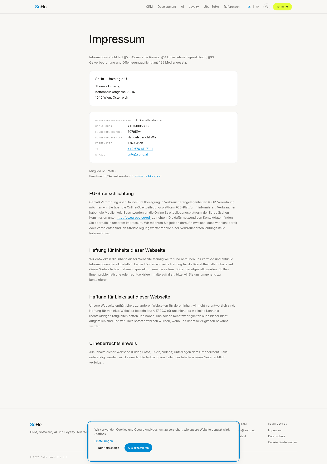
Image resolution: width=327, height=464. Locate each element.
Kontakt (241, 436)
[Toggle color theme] (266, 6)
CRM (149, 6)
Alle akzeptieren (138, 447)
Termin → (282, 6)
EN (257, 6)
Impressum (275, 430)
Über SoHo (211, 6)
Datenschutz (276, 436)
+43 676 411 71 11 (140, 149)
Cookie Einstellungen (282, 442)
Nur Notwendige (108, 447)
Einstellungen (103, 441)
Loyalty (194, 6)
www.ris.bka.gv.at (148, 176)
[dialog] (163, 441)
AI (182, 6)
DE (249, 6)
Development (167, 6)
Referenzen (232, 6)
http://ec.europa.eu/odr (134, 217)
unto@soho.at (137, 154)
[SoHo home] (41, 6)
